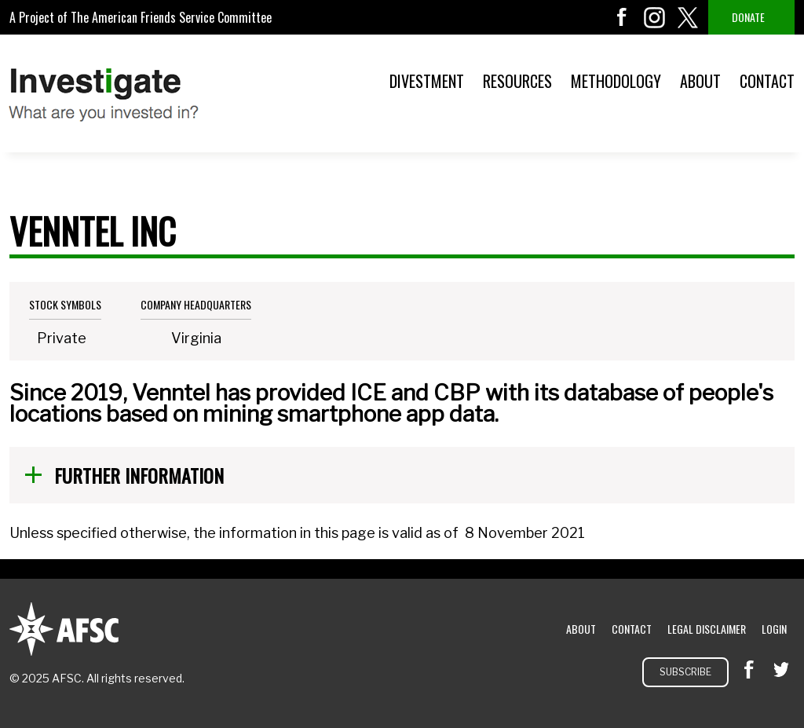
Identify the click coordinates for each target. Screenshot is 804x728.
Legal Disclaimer (706, 628)
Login (774, 628)
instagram (654, 17)
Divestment (426, 81)
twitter (687, 17)
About (700, 81)
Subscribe (685, 672)
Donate (748, 17)
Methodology (616, 81)
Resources (517, 81)
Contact (767, 81)
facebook (621, 17)
